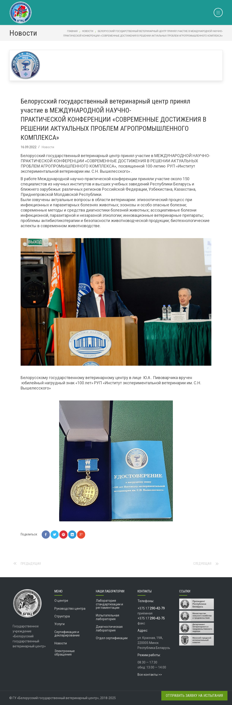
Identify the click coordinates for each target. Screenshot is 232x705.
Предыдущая (31, 563)
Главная (72, 31)
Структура (62, 616)
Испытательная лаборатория (107, 617)
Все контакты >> (150, 674)
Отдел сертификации (112, 638)
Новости (87, 31)
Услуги (59, 624)
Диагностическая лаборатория (109, 628)
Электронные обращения (64, 652)
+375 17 (151, 608)
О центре (61, 600)
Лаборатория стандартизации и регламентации (109, 604)
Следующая (202, 563)
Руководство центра (69, 608)
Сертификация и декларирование (67, 633)
